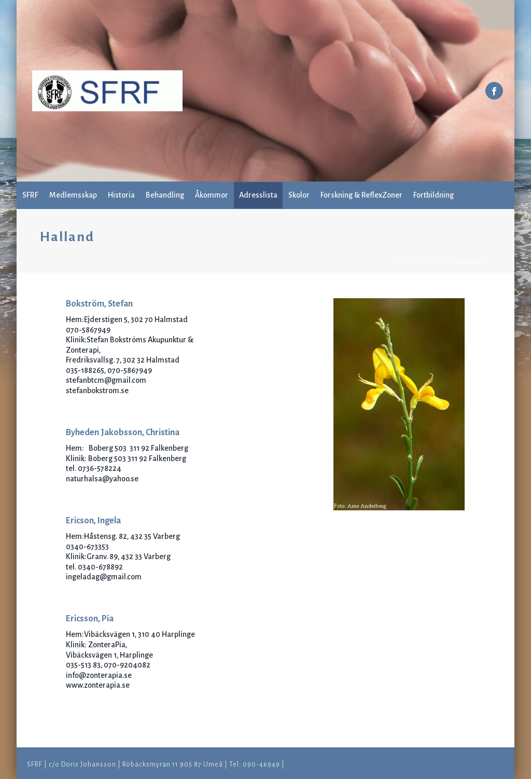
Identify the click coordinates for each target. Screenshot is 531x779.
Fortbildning (433, 195)
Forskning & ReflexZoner (361, 195)
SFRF (30, 195)
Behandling (165, 195)
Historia (121, 195)
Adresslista (258, 195)
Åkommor (211, 195)
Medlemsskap (73, 195)
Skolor (299, 195)
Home (402, 262)
